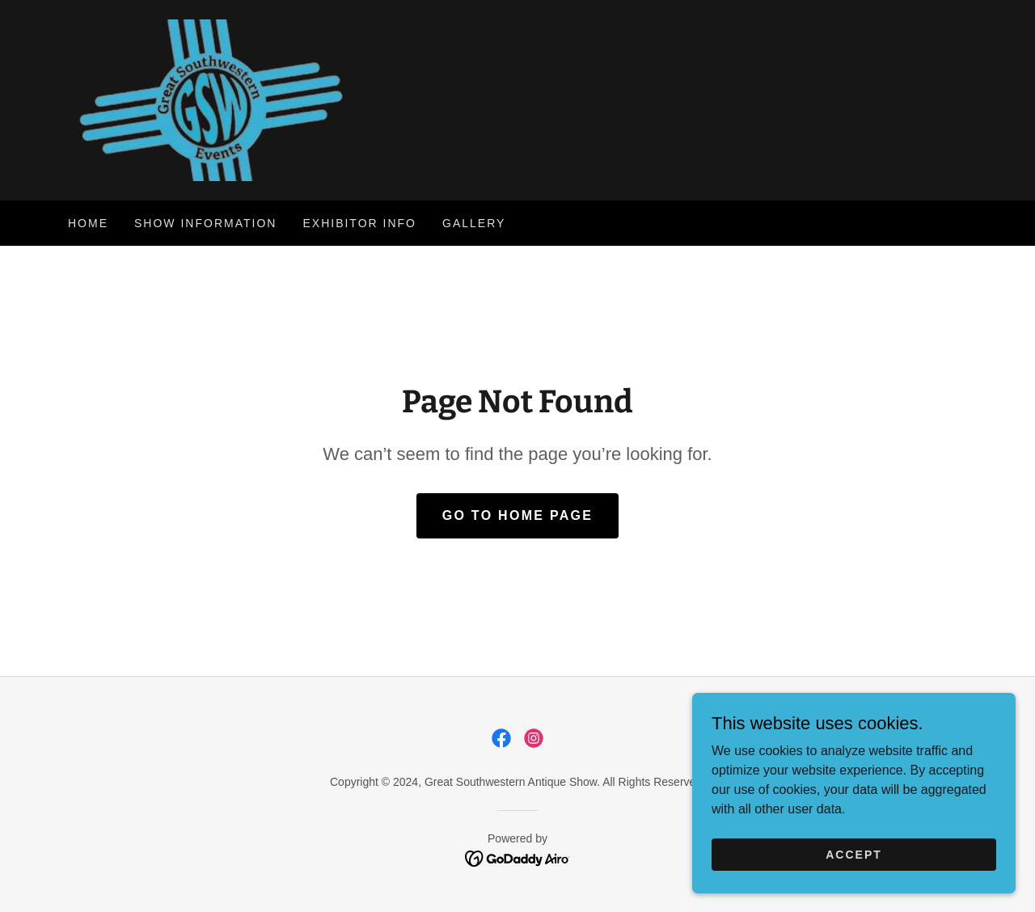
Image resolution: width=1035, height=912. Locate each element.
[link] (206, 99)
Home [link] (88, 223)
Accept (854, 853)
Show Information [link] (205, 223)
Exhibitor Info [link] (359, 223)
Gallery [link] (473, 223)
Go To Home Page (518, 515)
